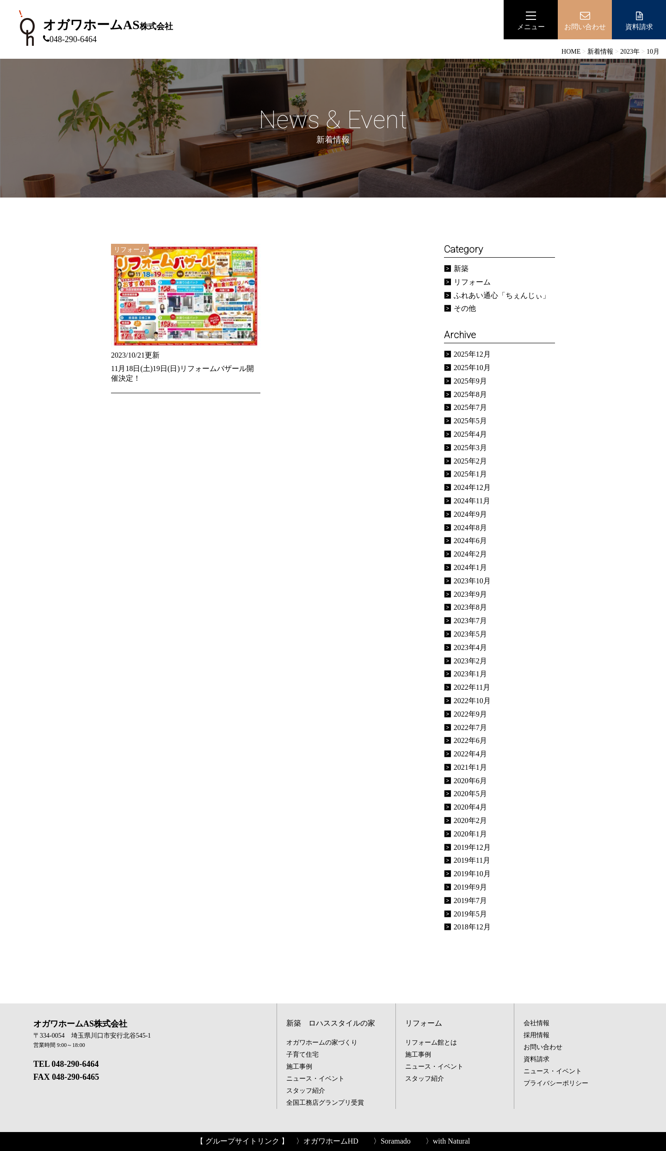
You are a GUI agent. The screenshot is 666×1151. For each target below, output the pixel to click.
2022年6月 (470, 740)
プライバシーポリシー (556, 1083)
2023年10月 (472, 581)
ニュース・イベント (315, 1078)
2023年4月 (470, 647)
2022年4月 (470, 754)
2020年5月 (470, 794)
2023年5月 (470, 634)
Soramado (396, 1141)
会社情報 (536, 1023)
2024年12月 (472, 487)
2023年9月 (470, 594)
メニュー (531, 21)
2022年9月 (470, 714)
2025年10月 (472, 367)
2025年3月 (470, 448)
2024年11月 (472, 501)
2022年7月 (470, 727)
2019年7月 (470, 900)
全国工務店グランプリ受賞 (325, 1102)
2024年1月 (470, 567)
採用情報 (536, 1035)
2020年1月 (470, 834)
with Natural (451, 1141)
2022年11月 (472, 687)
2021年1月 (470, 767)
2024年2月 (470, 554)
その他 (465, 308)
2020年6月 (470, 781)
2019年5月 (470, 914)
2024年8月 (470, 528)
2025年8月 (470, 394)
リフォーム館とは (431, 1042)
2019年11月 (472, 860)
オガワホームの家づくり (322, 1042)
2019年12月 (472, 847)
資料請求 (639, 21)
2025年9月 (470, 381)
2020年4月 (470, 807)
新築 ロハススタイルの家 (330, 1023)
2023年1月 (470, 674)
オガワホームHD (330, 1141)
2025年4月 (470, 434)
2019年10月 (472, 874)
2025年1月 (470, 474)
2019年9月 (470, 887)
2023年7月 (470, 621)
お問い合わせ (543, 1047)
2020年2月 (470, 820)
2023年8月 (470, 607)
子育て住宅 (302, 1054)
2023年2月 (470, 661)
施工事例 (299, 1066)
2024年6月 (470, 541)
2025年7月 (470, 407)
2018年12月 (472, 927)
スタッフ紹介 (305, 1090)
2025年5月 (470, 421)
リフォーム (472, 282)
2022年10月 (472, 701)
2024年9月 (470, 514)
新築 (461, 268)
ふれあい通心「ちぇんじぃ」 (502, 295)
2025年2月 (470, 461)
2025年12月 (472, 354)
